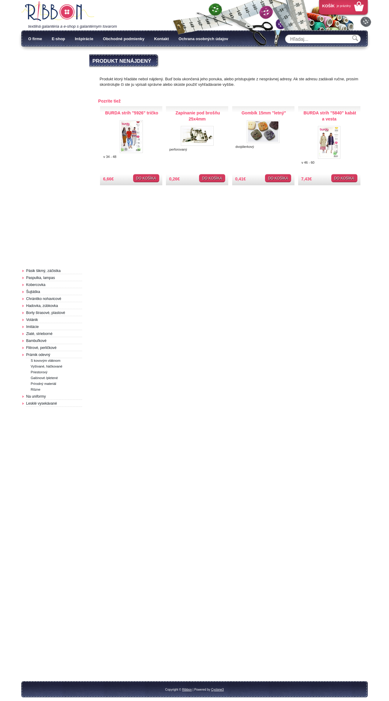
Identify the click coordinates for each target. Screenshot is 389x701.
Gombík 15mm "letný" (264, 112)
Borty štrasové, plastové (45, 313)
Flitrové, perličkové (41, 348)
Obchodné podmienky (124, 39)
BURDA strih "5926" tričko (131, 112)
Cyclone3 (217, 689)
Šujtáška (33, 292)
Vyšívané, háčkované (46, 366)
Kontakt (161, 39)
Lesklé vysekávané (41, 403)
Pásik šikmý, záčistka (43, 271)
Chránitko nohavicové (43, 299)
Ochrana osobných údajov (203, 39)
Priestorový (39, 372)
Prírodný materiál (43, 383)
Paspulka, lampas (40, 278)
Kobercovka (35, 285)
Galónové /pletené (44, 378)
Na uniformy (36, 396)
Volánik (32, 320)
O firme (35, 39)
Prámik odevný (38, 355)
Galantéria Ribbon (57, 12)
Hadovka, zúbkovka (42, 306)
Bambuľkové (36, 341)
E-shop (58, 39)
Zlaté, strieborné (39, 334)
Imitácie (32, 327)
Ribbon (187, 689)
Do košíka (146, 178)
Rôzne (35, 389)
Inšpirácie (84, 39)
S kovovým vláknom (45, 360)
